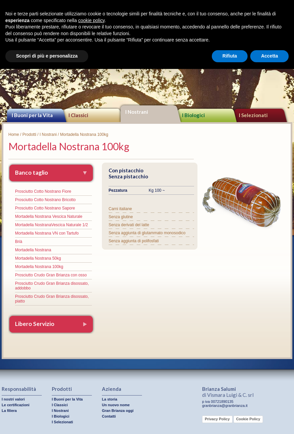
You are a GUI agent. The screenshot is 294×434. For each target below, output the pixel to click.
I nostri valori (13, 399)
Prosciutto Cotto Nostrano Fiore (43, 191)
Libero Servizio (34, 323)
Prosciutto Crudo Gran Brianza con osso (51, 275)
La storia (109, 399)
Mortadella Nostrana (33, 250)
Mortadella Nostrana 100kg (39, 266)
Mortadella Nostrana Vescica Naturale (48, 216)
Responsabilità (19, 389)
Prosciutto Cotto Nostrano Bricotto (45, 199)
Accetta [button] (269, 56)
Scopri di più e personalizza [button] (47, 56)
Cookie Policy (248, 419)
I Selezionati (62, 422)
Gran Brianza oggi (118, 411)
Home (13, 134)
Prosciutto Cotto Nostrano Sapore (45, 208)
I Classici (78, 115)
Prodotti (29, 134)
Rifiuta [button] (230, 56)
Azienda (111, 389)
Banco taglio (31, 172)
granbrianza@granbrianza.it (225, 406)
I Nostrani (136, 112)
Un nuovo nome (116, 405)
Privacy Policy (217, 419)
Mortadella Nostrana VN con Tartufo (47, 233)
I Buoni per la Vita (32, 115)
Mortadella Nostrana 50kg (38, 258)
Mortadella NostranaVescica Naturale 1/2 (51, 225)
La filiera (9, 411)
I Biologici (193, 115)
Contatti (109, 416)
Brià (18, 241)
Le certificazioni (15, 405)
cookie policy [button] (91, 20)
